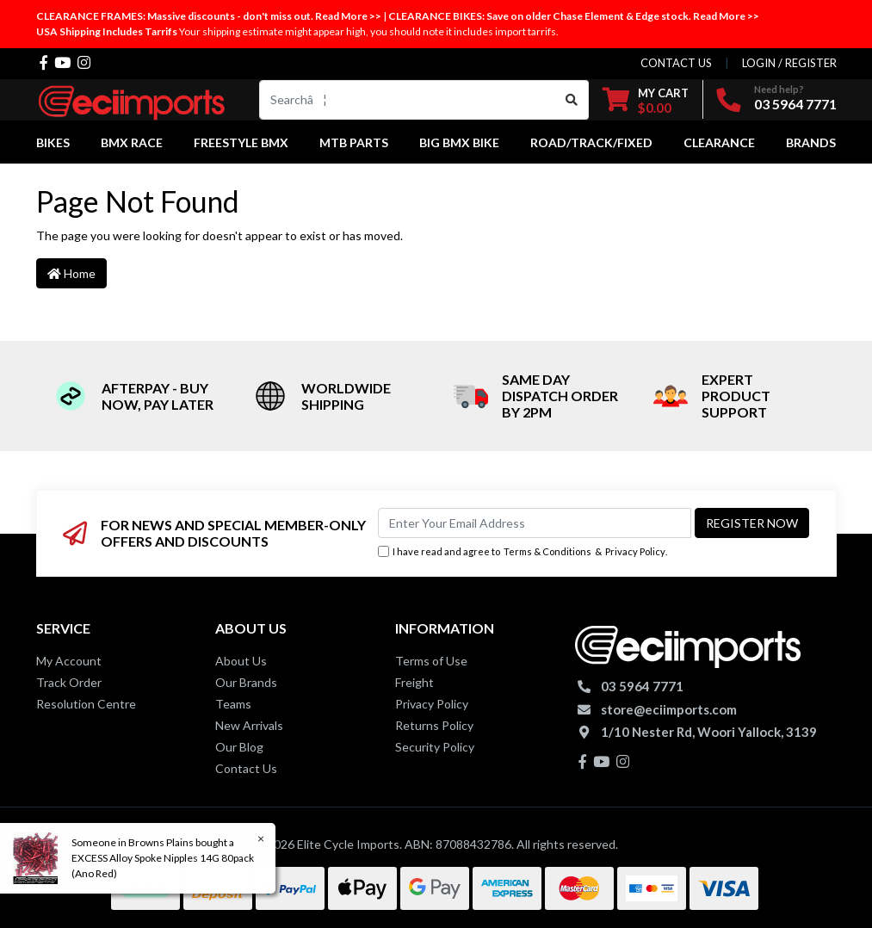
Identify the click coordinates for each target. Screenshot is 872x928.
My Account (69, 660)
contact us (676, 63)
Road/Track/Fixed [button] (591, 142)
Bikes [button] (53, 142)
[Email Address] (534, 523)
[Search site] (572, 100)
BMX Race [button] (132, 142)
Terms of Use (431, 660)
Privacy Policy (635, 551)
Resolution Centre (86, 703)
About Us (241, 660)
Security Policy (434, 746)
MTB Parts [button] (353, 142)
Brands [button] (811, 142)
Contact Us (246, 768)
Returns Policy (434, 725)
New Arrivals (249, 725)
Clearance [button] (719, 142)
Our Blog (239, 746)
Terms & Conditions (547, 551)
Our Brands (246, 682)
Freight (414, 682)
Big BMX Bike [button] (459, 142)
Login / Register (789, 63)
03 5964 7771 (795, 104)
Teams (233, 703)
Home (71, 273)
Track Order (69, 682)
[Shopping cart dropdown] (646, 100)
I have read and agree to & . (522, 552)
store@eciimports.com (669, 709)
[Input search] (407, 100)
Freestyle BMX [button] (241, 142)
